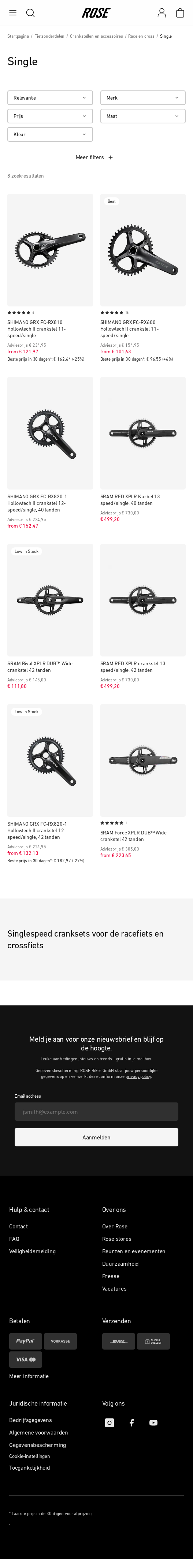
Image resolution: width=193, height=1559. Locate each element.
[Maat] (143, 116)
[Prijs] (50, 116)
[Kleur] (50, 134)
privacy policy (138, 1076)
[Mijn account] (161, 12)
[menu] (12, 12)
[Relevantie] (50, 97)
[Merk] (143, 97)
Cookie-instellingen (29, 1456)
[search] (26, 12)
